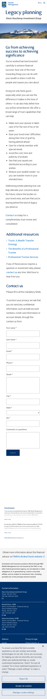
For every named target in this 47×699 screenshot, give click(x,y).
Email (9, 351)
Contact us (11, 215)
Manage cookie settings (23, 692)
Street (9, 375)
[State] (23, 412)
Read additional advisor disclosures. (14, 538)
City (8, 396)
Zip (8, 418)
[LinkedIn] (5, 615)
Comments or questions (16, 430)
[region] (23, 671)
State (9, 408)
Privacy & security (31, 643)
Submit (13, 453)
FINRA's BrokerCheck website (27, 556)
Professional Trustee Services (23, 257)
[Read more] (7, 519)
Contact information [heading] (10, 588)
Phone (9, 363)
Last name (11, 340)
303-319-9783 (10, 627)
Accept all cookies (24, 686)
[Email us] (3, 598)
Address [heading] (5, 639)
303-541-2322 (12, 625)
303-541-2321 (12, 611)
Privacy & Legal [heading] (31, 639)
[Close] (43, 646)
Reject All (23, 679)
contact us (11, 272)
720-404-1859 (10, 613)
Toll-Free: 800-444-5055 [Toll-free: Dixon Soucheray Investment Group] (10, 596)
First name (11, 328)
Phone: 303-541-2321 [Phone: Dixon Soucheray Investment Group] (9, 594)
